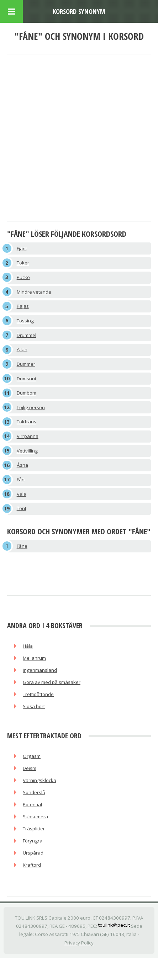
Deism (29, 768)
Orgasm (32, 756)
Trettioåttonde (38, 694)
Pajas (23, 306)
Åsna (22, 465)
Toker (23, 262)
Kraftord (32, 865)
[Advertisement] (79, 138)
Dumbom (26, 393)
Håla (28, 646)
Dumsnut (26, 378)
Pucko (23, 277)
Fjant (22, 248)
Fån (21, 479)
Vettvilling (27, 451)
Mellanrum (34, 658)
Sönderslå (34, 792)
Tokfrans (26, 421)
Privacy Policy (79, 943)
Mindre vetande (34, 292)
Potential (32, 804)
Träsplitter (34, 828)
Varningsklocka (39, 780)
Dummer (26, 364)
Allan (22, 349)
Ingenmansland (40, 670)
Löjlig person (31, 407)
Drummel (26, 335)
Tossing (25, 320)
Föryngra (32, 840)
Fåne (22, 546)
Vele (21, 494)
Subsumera (35, 816)
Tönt (21, 508)
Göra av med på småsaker (51, 682)
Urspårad (33, 853)
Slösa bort (34, 706)
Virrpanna (27, 436)
